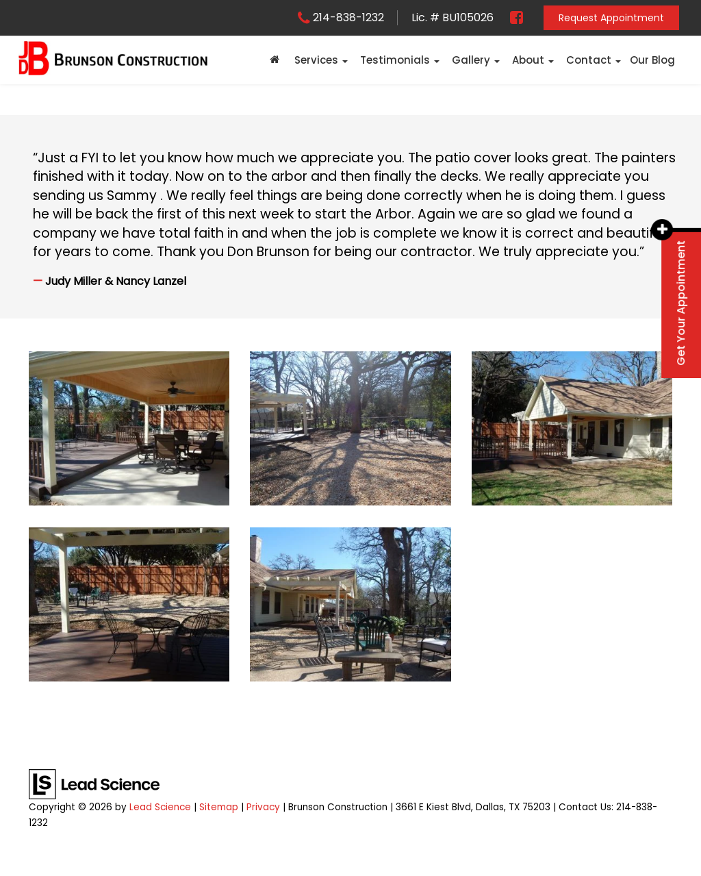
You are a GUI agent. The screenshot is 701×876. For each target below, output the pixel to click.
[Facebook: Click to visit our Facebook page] (511, 17)
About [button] (528, 60)
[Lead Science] (94, 784)
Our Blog (652, 60)
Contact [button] (588, 60)
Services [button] (316, 60)
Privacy (263, 807)
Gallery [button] (471, 60)
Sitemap (218, 807)
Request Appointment (611, 18)
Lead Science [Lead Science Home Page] (160, 807)
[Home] (274, 60)
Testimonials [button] (395, 60)
